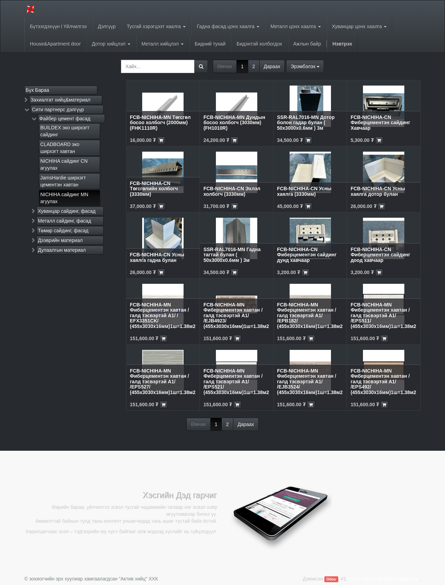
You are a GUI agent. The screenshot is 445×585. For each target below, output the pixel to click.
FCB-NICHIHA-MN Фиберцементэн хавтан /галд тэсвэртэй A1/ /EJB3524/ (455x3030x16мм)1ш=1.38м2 (310, 381)
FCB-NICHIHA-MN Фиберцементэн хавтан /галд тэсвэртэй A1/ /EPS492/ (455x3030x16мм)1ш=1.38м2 (383, 381)
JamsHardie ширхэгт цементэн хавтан (63, 181)
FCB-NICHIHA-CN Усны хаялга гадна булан (157, 257)
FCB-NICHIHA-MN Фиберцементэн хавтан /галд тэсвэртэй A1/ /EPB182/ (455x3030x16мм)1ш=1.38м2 (310, 315)
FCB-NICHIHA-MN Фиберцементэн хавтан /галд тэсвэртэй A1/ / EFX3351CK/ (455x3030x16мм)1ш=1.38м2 (163, 315)
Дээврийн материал (60, 240)
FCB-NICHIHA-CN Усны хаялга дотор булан (377, 191)
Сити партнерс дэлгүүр (58, 109)
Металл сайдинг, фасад (64, 221)
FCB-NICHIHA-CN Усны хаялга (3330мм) (304, 191)
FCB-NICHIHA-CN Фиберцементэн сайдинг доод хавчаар (380, 255)
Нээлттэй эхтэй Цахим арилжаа (383, 579)
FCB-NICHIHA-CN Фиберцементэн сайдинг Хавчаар (380, 122)
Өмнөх (224, 66)
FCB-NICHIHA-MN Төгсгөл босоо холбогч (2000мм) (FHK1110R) (160, 122)
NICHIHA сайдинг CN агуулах (64, 164)
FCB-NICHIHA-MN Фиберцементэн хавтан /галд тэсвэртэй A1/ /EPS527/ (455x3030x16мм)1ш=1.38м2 (163, 381)
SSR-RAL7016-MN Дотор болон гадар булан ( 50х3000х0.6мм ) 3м (306, 122)
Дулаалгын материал (62, 250)
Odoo (331, 579)
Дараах (272, 66)
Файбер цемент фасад (64, 118)
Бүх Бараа (37, 90)
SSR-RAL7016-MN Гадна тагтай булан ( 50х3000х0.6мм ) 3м (231, 255)
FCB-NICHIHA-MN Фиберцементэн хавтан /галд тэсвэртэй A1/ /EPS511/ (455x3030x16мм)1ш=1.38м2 (383, 315)
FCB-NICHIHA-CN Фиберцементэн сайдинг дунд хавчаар (307, 255)
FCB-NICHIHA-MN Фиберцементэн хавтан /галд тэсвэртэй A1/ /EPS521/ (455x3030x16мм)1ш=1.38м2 (236, 381)
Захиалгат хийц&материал (60, 100)
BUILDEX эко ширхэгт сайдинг (64, 131)
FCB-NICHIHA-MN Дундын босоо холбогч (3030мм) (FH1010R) (234, 122)
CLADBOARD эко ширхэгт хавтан (59, 148)
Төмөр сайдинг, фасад (63, 230)
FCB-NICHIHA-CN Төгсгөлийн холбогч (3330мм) (154, 189)
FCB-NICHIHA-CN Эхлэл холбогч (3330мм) (231, 191)
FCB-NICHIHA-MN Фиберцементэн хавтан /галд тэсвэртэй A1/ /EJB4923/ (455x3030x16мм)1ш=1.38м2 (236, 315)
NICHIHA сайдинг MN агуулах (64, 198)
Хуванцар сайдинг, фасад (67, 211)
